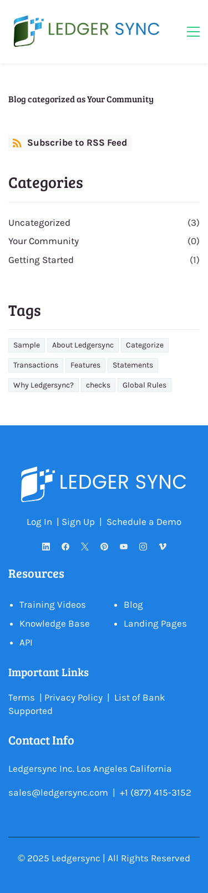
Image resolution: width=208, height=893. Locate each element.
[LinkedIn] (46, 546)
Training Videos (52, 604)
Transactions (35, 365)
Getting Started (41, 259)
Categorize (145, 345)
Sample (26, 345)
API (26, 642)
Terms (21, 697)
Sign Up (79, 521)
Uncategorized (39, 222)
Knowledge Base (54, 623)
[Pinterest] (104, 546)
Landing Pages (155, 623)
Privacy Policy (73, 697)
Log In (39, 521)
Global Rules (144, 385)
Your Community (43, 240)
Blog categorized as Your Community (81, 99)
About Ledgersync (83, 345)
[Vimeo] (162, 546)
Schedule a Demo (143, 521)
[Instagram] (143, 546)
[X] (85, 546)
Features (85, 365)
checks (98, 385)
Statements (133, 365)
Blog (133, 604)
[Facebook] (65, 546)
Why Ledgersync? (43, 385)
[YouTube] (123, 546)
